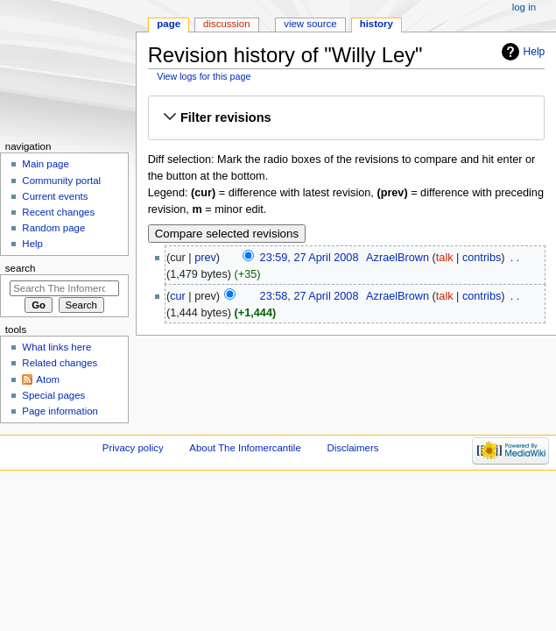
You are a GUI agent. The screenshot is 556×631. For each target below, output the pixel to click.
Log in (524, 7)
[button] (346, 118)
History (376, 23)
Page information (60, 411)
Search (20, 268)
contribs (481, 258)
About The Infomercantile (244, 448)
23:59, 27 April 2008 (309, 258)
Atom (48, 379)
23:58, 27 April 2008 (309, 296)
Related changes (59, 363)
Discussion (226, 23)
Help (534, 52)
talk (445, 258)
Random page (53, 228)
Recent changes (58, 212)
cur (178, 296)
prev (205, 258)
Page (168, 23)
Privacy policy (133, 448)
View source (310, 23)
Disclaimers (352, 448)
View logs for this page (203, 76)
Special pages (53, 395)
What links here (56, 347)
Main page (45, 164)
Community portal (61, 180)
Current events (55, 196)
